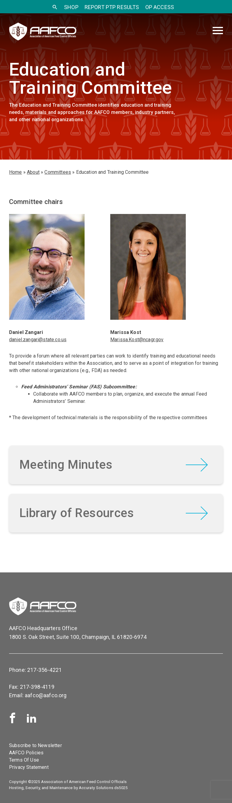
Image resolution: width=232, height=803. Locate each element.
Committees (57, 172)
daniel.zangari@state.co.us (37, 339)
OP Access (159, 7)
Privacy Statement (29, 767)
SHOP (71, 7)
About (33, 172)
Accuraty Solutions (96, 787)
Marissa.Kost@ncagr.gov (137, 339)
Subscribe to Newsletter (35, 745)
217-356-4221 (44, 670)
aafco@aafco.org (45, 695)
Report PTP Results (112, 7)
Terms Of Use (24, 760)
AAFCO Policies (26, 753)
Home (15, 172)
